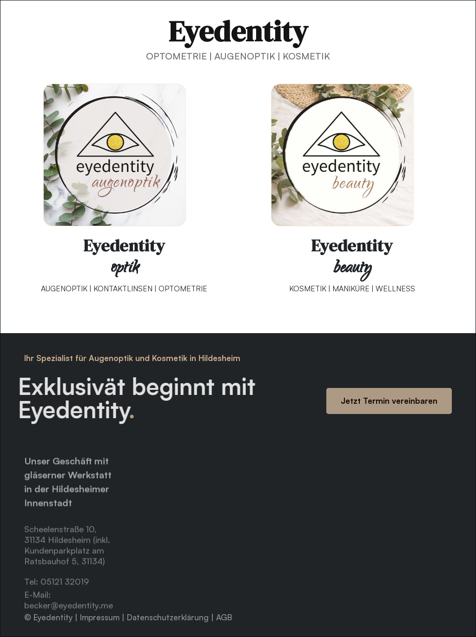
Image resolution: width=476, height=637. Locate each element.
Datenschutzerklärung (169, 617)
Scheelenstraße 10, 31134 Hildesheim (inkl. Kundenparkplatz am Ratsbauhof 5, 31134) (67, 554)
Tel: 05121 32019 (56, 590)
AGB (224, 617)
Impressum (101, 617)
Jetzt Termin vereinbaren (389, 401)
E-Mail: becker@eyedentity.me (68, 608)
